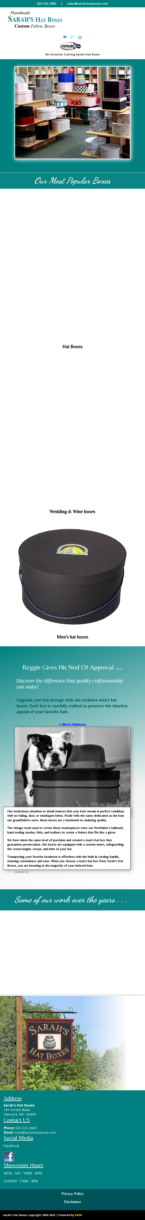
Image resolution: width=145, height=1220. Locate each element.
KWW (78, 1215)
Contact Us (21, 872)
